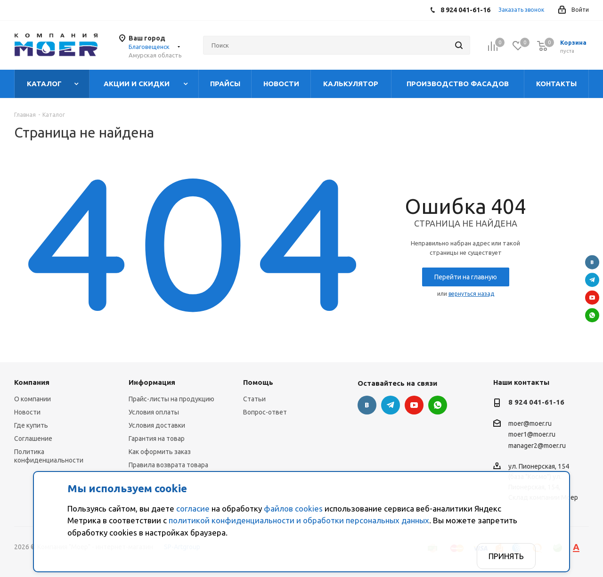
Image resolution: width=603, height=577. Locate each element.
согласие (193, 508)
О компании (32, 399)
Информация (152, 382)
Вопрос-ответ (265, 412)
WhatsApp (592, 315)
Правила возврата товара (168, 465)
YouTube (592, 297)
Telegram (592, 280)
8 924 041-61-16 (536, 402)
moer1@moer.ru (531, 435)
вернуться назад (471, 294)
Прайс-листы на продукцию (171, 399)
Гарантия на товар (157, 438)
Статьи (254, 399)
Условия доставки (157, 425)
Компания (31, 382)
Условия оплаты (154, 412)
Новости (27, 412)
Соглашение (33, 438)
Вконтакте (592, 262)
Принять (506, 556)
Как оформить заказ (160, 451)
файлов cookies (293, 508)
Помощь (258, 382)
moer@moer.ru (530, 423)
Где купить (31, 425)
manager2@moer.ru (537, 445)
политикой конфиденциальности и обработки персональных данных (299, 520)
